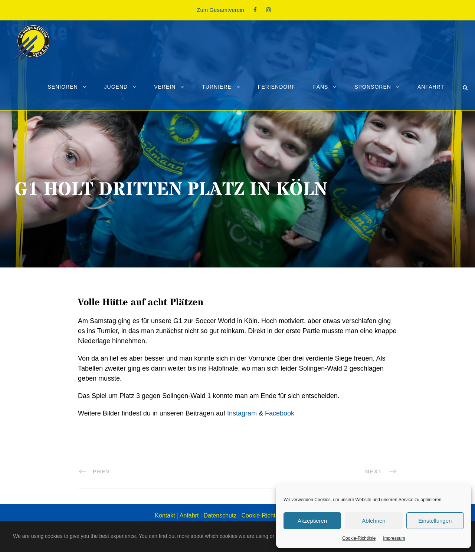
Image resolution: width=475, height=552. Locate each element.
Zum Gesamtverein (220, 10)
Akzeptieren (312, 521)
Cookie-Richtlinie (359, 538)
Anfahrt (430, 87)
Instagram (242, 413)
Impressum (394, 538)
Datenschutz (219, 515)
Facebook (279, 413)
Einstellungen (435, 521)
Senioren (63, 87)
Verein (165, 87)
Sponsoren (372, 87)
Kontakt (165, 515)
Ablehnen (373, 521)
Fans (320, 87)
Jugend (116, 87)
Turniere (217, 87)
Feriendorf (276, 87)
